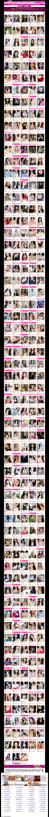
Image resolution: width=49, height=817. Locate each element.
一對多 (19, 201)
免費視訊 (10, 22)
